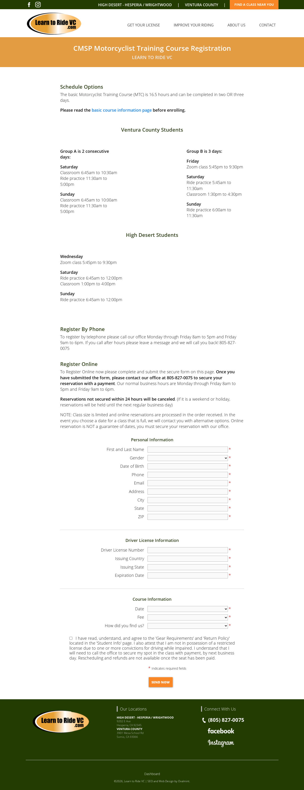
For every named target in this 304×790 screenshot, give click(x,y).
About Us (236, 25)
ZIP (141, 516)
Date (139, 609)
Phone (138, 474)
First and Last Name (125, 449)
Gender (137, 458)
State (139, 508)
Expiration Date (129, 575)
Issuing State (132, 567)
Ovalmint (183, 781)
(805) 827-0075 (222, 719)
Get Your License (143, 25)
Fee (140, 617)
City (140, 500)
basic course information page (122, 110)
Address (136, 491)
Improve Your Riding (194, 25)
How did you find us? (124, 625)
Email (139, 483)
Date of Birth (132, 466)
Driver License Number (122, 550)
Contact (267, 25)
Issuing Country (129, 558)
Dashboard (152, 774)
